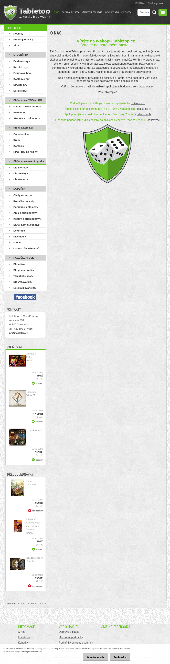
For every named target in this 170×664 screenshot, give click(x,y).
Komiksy (18, 145)
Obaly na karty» (22, 195)
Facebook (24, 637)
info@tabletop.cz (18, 333)
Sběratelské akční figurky (28, 161)
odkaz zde (153, 120)
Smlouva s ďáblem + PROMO (31, 357)
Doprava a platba (70, 12)
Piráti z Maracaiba (31, 482)
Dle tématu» (20, 179)
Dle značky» (20, 173)
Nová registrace (155, 3)
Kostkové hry (21, 78)
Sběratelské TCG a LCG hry (27, 101)
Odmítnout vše (95, 657)
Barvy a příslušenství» (26, 224)
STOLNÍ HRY (21, 54)
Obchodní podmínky (71, 637)
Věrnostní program (92, 12)
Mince (17, 242)
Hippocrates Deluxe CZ (32, 393)
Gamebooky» (21, 134)
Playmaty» (19, 236)
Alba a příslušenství (25, 212)
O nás (56, 12)
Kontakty (126, 12)
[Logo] (27, 12)
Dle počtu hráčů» (23, 270)
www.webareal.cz (37, 603)
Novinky (18, 33)
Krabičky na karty (24, 201)
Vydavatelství (112, 12)
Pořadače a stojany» (25, 206)
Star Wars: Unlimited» (26, 118)
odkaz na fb (138, 103)
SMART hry (20, 84)
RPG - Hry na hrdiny (25, 151)
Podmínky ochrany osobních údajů (76, 644)
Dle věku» (19, 264)
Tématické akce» (23, 275)
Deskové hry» (21, 61)
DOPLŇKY (19, 188)
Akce (16, 45)
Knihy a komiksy (23, 127)
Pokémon (19, 112)
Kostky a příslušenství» (27, 218)
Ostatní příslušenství (25, 248)
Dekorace (19, 230)
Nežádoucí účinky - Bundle (34, 559)
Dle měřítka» (20, 167)
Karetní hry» (20, 67)
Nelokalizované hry (24, 287)
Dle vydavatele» (23, 281)
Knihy (16, 140)
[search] (154, 13)
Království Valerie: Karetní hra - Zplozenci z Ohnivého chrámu (34, 526)
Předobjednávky (23, 39)
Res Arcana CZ (36, 430)
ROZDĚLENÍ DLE (23, 257)
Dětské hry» (20, 90)
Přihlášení (140, 3)
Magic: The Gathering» (27, 106)
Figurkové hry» (22, 73)
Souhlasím (119, 657)
